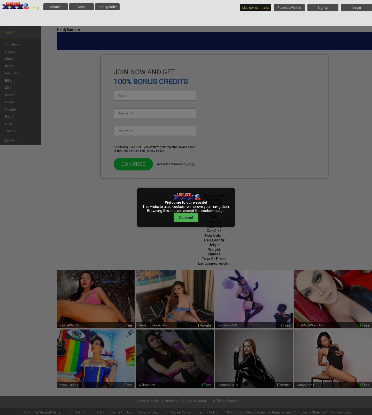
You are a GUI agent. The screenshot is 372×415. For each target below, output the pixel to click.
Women (55, 7)
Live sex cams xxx (255, 8)
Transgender (107, 7)
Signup (323, 8)
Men (81, 7)
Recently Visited (289, 8)
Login (356, 8)
